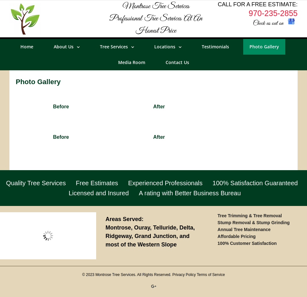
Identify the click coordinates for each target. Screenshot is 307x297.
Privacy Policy (184, 275)
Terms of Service (211, 275)
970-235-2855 (273, 13)
